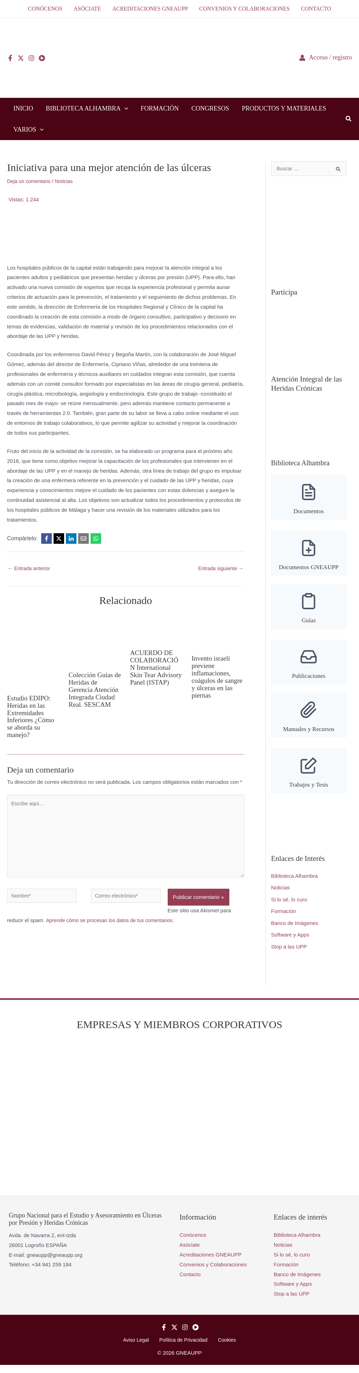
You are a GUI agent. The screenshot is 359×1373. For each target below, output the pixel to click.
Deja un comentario (30, 181)
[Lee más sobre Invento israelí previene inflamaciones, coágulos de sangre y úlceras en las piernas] (218, 632)
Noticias (66, 181)
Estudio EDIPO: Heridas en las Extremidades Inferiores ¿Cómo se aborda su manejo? (32, 715)
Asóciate (190, 1252)
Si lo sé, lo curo (289, 907)
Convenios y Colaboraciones (213, 1272)
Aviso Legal (139, 1348)
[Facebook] (10, 58)
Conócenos (193, 1243)
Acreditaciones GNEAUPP (211, 1262)
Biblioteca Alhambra (294, 883)
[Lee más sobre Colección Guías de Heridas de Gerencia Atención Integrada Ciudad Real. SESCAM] (95, 640)
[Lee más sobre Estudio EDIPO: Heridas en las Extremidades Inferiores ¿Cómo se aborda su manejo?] (33, 652)
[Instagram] (31, 58)
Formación (283, 918)
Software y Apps (290, 942)
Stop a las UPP (289, 954)
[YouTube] (42, 58)
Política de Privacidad (183, 1348)
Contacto (190, 1282)
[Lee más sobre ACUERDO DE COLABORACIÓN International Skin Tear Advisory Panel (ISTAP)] (156, 629)
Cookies (223, 1348)
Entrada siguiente (219, 569)
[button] (124, 108)
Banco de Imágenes (294, 930)
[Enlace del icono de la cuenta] (325, 57)
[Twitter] (21, 58)
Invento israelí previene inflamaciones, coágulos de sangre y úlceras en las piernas (214, 676)
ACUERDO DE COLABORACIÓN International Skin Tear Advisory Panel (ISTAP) (155, 670)
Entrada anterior (30, 569)
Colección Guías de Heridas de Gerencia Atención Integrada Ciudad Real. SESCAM (95, 689)
